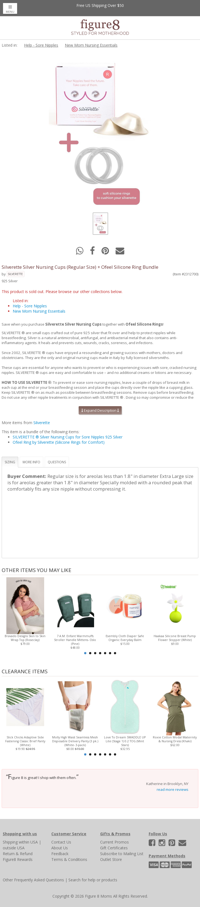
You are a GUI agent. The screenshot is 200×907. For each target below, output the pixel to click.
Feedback (59, 853)
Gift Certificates (114, 847)
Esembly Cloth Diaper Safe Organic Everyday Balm (125, 638)
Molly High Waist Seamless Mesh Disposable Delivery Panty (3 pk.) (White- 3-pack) (75, 741)
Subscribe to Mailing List (121, 853)
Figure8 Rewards (18, 859)
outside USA (14, 847)
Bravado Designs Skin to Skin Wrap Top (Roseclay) (25, 638)
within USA (28, 842)
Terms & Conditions (69, 859)
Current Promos (114, 842)
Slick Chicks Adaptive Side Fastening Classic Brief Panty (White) (25, 741)
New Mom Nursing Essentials (91, 45)
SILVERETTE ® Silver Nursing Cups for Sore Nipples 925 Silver (67, 437)
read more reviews (172, 789)
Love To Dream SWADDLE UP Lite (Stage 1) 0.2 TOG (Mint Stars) (125, 741)
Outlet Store (111, 859)
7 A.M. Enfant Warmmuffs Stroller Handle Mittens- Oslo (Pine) (75, 640)
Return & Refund (18, 853)
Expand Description (100, 410)
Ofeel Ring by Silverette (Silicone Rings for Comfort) (59, 442)
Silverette (15, 274)
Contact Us (61, 842)
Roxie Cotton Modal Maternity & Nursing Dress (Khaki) (175, 739)
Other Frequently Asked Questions (33, 879)
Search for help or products (92, 879)
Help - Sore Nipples (41, 45)
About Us (59, 847)
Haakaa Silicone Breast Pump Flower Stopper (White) (175, 638)
